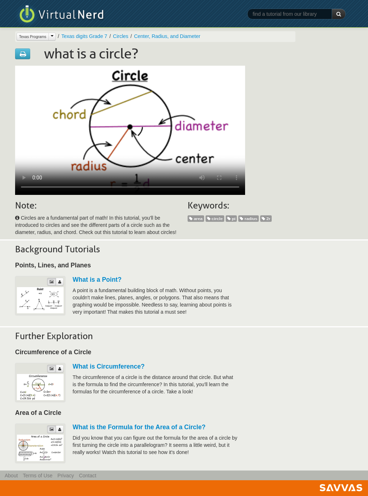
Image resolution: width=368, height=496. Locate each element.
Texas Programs (32, 36)
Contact (87, 475)
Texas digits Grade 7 (84, 36)
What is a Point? (97, 279)
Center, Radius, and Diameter (167, 36)
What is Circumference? (108, 366)
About (11, 475)
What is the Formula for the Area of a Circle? (139, 427)
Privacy (66, 475)
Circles (120, 36)
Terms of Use (37, 475)
